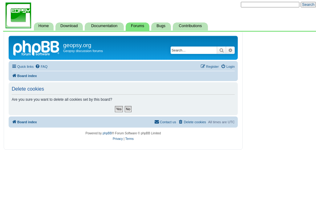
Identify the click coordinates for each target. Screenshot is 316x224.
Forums (137, 26)
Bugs (160, 26)
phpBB (107, 133)
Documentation (104, 26)
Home (43, 26)
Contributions (190, 26)
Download (69, 26)
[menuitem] (41, 66)
